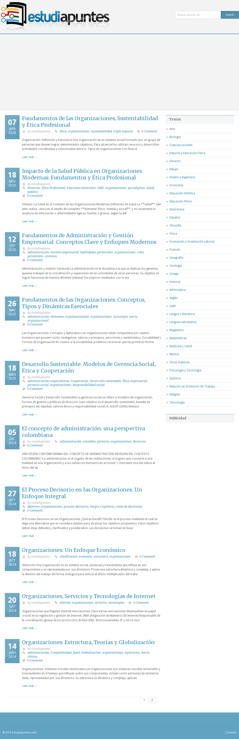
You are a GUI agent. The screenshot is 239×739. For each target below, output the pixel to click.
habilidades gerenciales (96, 252)
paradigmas (136, 188)
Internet (65, 602)
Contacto (231, 732)
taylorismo (132, 652)
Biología (175, 137)
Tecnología (177, 402)
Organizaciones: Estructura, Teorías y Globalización (88, 642)
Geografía (176, 257)
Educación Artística (182, 193)
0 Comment (149, 131)
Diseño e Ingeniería (182, 177)
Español (174, 217)
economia (85, 556)
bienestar (34, 188)
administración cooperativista (48, 381)
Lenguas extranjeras (183, 322)
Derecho (175, 161)
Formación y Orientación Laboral (191, 241)
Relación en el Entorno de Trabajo (192, 386)
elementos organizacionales (69, 316)
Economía (176, 185)
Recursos (139, 441)
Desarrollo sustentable (105, 381)
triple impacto (123, 131)
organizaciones (78, 131)
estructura (101, 556)
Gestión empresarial (64, 252)
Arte (172, 129)
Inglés (173, 298)
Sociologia (120, 316)
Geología (175, 265)
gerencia (103, 441)
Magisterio (176, 330)
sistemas (51, 256)
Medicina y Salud (180, 346)
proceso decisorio (76, 506)
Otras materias (179, 362)
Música (174, 354)
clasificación (68, 556)
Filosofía (175, 225)
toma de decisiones (129, 506)
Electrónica (176, 209)
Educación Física (180, 201)
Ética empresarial (135, 381)
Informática (177, 290)
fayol (76, 652)
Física (173, 233)
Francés (174, 249)
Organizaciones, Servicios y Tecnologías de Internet (89, 596)
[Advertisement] (119, 71)
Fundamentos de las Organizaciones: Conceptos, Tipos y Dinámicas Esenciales (84, 303)
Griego (174, 274)
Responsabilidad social (89, 385)
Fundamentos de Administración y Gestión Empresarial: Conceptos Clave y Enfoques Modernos (89, 238)
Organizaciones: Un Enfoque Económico (73, 550)
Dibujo (173, 169)
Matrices (34, 506)
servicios (101, 602)
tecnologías (116, 602)
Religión (174, 394)
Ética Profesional (53, 188)
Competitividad (60, 652)
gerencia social (38, 385)
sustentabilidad (101, 131)
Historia (174, 282)
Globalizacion (90, 652)
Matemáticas (178, 338)
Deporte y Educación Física (187, 153)
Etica (63, 131)
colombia (89, 441)
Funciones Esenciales (81, 188)
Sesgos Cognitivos (102, 506)
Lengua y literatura (182, 314)
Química (175, 378)
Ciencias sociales (180, 145)
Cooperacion (79, 381)
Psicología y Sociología (185, 370)
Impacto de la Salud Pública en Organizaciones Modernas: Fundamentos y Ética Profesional (82, 174)
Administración (38, 252)
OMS (100, 188)
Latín (172, 306)
